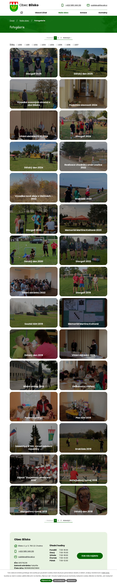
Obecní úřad (41, 12)
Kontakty (103, 12)
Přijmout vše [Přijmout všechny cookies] (46, 580)
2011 (27, 45)
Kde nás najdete (90, 555)
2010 (20, 45)
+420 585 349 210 (26, 551)
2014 (52, 45)
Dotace (83, 12)
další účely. (106, 573)
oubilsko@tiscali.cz (26, 557)
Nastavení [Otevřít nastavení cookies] (71, 580)
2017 (76, 45)
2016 (68, 45)
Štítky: (12, 44)
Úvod (21, 13)
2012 (36, 45)
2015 (60, 45)
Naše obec (63, 12)
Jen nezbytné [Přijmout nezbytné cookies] (59, 580)
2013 (44, 45)
